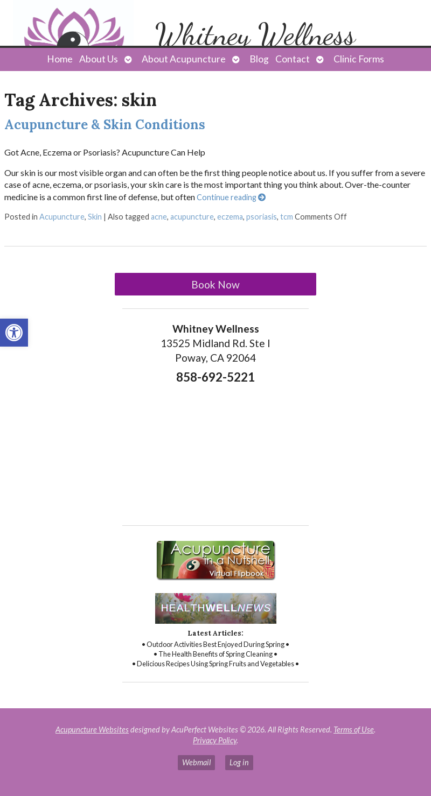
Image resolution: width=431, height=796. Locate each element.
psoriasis (261, 216)
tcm (286, 216)
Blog (259, 59)
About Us (98, 59)
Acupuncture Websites (92, 729)
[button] (14, 333)
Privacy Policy (215, 740)
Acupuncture (62, 216)
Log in (239, 762)
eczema (230, 216)
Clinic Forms (358, 59)
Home (60, 59)
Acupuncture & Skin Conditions (104, 124)
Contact (292, 59)
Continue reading (231, 197)
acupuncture (192, 216)
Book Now (215, 284)
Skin (95, 216)
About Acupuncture (184, 59)
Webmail (196, 762)
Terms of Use (353, 729)
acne (159, 216)
